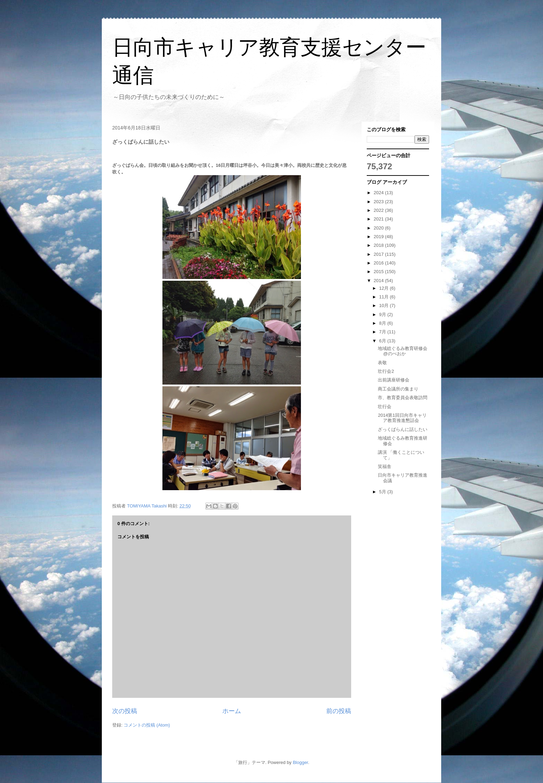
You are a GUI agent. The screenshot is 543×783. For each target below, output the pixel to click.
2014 (379, 280)
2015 (379, 271)
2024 (379, 192)
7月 (383, 331)
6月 (383, 340)
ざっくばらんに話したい (402, 429)
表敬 (382, 362)
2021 (379, 219)
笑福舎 (384, 466)
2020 (379, 228)
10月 (384, 305)
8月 (383, 323)
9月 (383, 314)
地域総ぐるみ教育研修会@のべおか (402, 351)
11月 (384, 296)
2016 (379, 263)
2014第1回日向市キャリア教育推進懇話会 (402, 418)
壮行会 (384, 406)
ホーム (231, 711)
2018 (379, 245)
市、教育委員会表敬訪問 (402, 397)
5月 (383, 491)
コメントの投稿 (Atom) (147, 725)
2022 (379, 210)
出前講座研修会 (393, 379)
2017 (379, 254)
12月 (384, 288)
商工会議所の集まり (398, 389)
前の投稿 (338, 711)
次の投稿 (124, 711)
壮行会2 (386, 371)
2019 (379, 236)
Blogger (300, 762)
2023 (379, 201)
